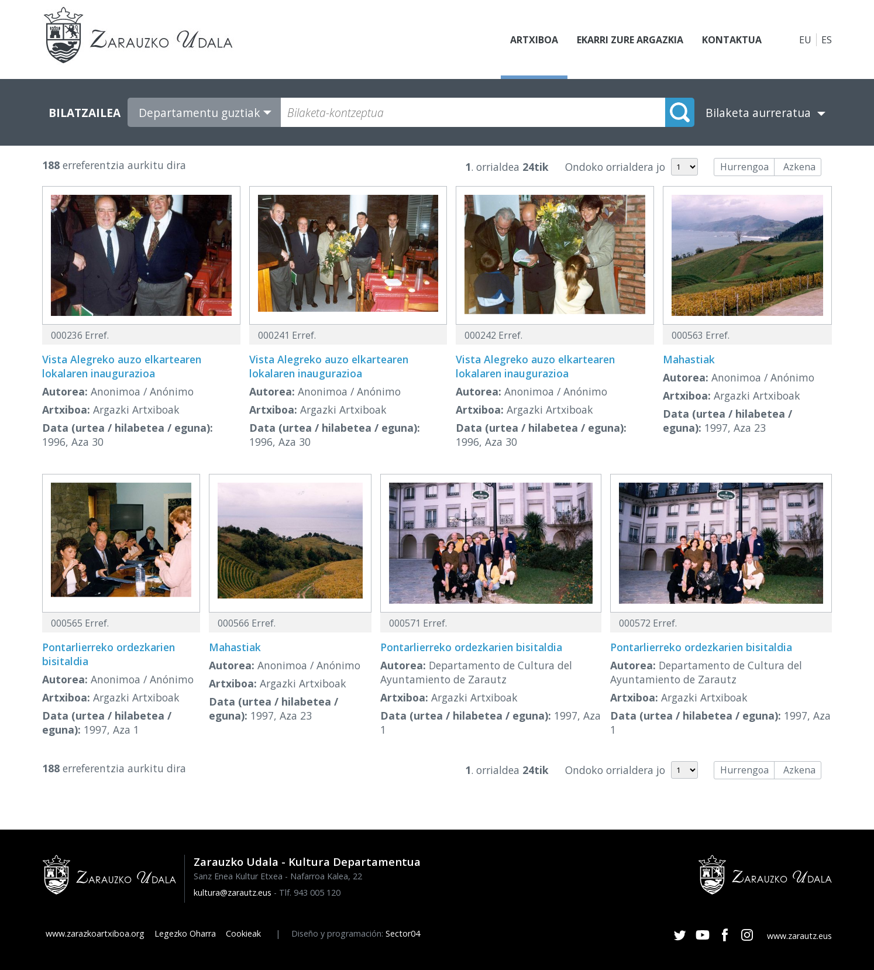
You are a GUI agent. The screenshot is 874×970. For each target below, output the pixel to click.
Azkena (799, 166)
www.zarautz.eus (799, 935)
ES (826, 39)
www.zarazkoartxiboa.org (95, 933)
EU (805, 39)
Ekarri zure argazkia (630, 39)
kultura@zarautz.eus (232, 892)
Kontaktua (732, 39)
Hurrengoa (744, 166)
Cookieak (243, 933)
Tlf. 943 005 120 (309, 892)
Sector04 (403, 933)
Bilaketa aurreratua (758, 113)
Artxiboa (534, 39)
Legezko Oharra (185, 933)
